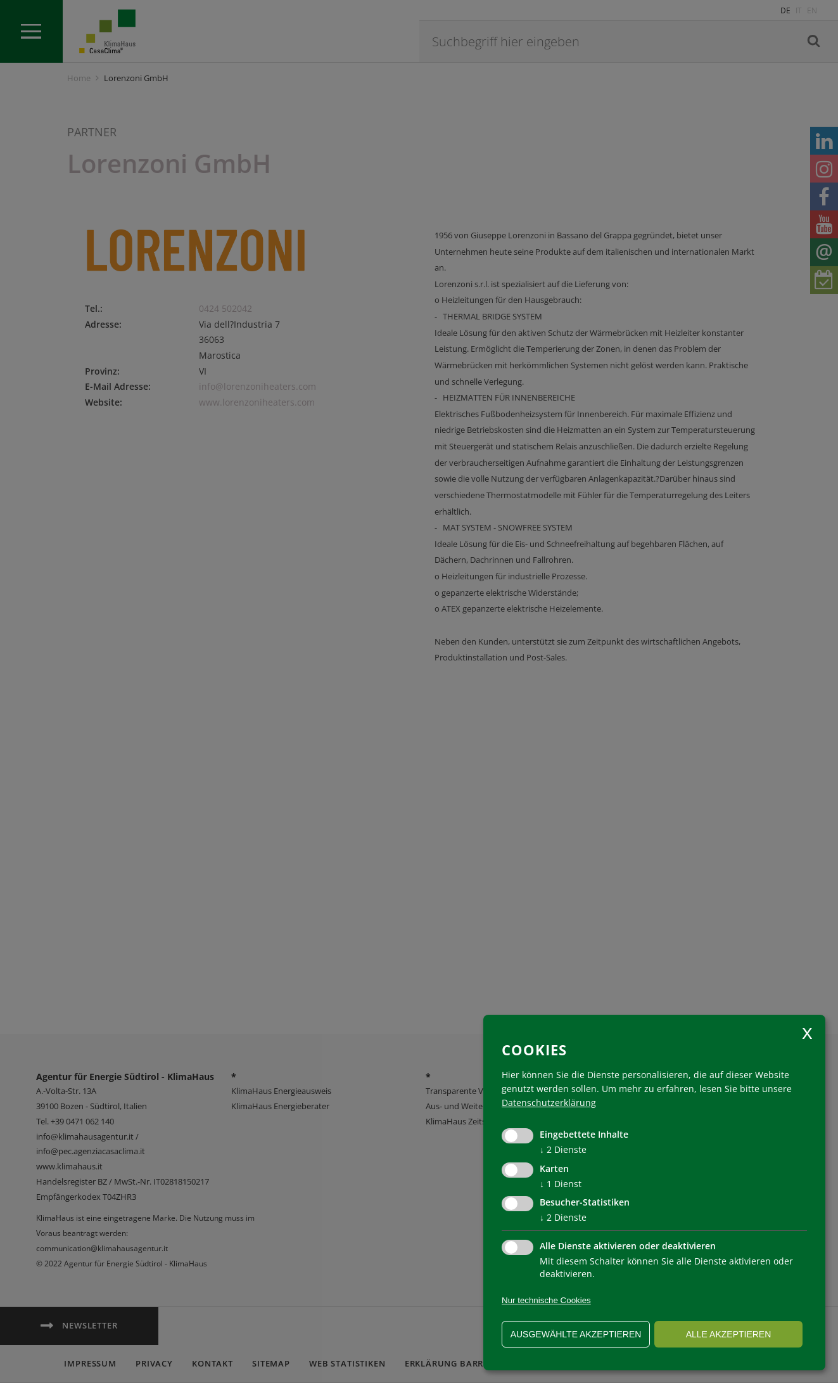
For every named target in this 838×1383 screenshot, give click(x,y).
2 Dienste (563, 1149)
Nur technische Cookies (546, 1300)
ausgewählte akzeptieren (576, 1334)
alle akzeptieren (728, 1334)
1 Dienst (560, 1184)
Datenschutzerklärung (549, 1103)
